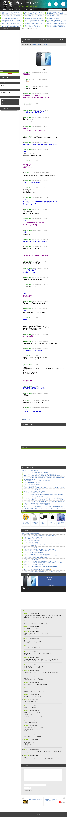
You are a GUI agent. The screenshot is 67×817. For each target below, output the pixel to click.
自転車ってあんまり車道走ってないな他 (54, 21)
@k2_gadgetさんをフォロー (33, 588)
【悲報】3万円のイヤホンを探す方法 (31, 25)
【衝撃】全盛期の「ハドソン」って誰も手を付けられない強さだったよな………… (40, 15)
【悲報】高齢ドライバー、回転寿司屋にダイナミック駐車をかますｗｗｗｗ (40, 566)
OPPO (28, 419)
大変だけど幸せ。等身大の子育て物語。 (31, 533)
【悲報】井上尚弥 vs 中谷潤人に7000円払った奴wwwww (35, 12)
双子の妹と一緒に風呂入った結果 (31, 486)
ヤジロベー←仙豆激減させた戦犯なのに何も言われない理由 (13, 15)
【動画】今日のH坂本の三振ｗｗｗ (31, 567)
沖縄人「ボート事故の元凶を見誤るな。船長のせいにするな (37, 503)
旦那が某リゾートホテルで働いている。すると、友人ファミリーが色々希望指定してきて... (43, 555)
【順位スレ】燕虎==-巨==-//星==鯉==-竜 (32, 26)
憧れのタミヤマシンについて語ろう (31, 559)
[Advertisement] (32, 436)
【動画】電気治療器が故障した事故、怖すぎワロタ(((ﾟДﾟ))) (37, 557)
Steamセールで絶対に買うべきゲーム (31, 13)
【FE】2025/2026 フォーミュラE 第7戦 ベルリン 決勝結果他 (36, 23)
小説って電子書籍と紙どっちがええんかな (54, 12)
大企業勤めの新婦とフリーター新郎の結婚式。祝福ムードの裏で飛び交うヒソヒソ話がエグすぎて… (21, 25)
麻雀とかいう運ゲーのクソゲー (8, 13)
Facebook (11, 9)
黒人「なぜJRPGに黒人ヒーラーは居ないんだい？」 (12, 12)
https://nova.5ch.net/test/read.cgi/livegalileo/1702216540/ (53, 416)
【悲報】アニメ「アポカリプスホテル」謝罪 (10, 23)
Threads (18, 9)
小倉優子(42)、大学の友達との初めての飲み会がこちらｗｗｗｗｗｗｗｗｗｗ (17, 21)
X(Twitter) (3, 9)
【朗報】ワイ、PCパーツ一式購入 (53, 15)
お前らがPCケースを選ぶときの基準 (53, 18)
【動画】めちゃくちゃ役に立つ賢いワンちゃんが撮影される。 (37, 504)
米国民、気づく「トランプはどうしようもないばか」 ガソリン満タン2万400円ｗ (42, 561)
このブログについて (28, 9)
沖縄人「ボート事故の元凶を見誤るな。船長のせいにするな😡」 (38, 569)
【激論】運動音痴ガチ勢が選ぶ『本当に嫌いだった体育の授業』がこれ (39, 549)
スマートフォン (34, 44)
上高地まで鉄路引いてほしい (30, 545)
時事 (39, 44)
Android (25, 419)
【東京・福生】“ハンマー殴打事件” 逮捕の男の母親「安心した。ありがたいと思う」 (42, 550)
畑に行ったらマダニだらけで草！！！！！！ (33, 547)
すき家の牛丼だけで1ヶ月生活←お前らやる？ (10, 18)
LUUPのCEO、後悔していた (29, 21)
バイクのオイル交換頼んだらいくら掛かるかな (34, 552)
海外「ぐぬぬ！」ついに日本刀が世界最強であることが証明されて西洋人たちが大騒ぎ (43, 562)
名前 (25, 783)
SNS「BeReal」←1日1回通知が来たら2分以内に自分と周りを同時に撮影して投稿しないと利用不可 (43, 18)
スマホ (32, 419)
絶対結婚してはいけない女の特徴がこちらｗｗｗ (34, 491)
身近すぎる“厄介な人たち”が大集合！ (30, 470)
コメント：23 (44, 44)
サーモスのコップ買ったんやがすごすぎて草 (33, 564)
